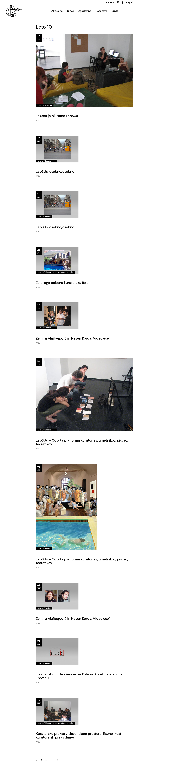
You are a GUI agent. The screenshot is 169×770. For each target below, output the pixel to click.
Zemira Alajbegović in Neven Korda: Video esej (73, 338)
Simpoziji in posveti (53, 272)
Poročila (48, 105)
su (39, 120)
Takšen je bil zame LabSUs (57, 116)
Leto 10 (41, 105)
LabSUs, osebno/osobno (55, 171)
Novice (48, 217)
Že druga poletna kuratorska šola (62, 282)
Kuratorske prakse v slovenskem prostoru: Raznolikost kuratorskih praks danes (78, 735)
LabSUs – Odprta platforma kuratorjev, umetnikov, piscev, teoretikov (82, 442)
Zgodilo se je (50, 161)
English (129, 2)
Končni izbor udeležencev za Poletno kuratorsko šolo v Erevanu (79, 676)
